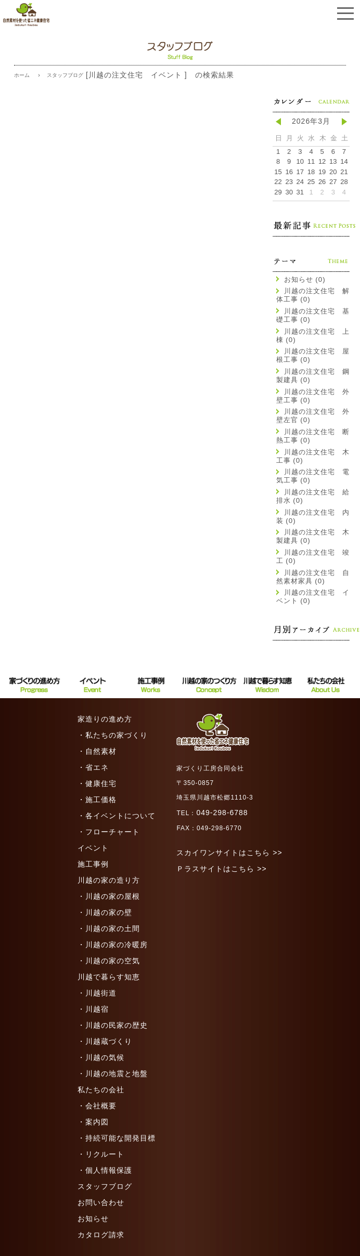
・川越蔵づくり (105, 1041)
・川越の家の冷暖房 (113, 944)
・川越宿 (93, 1009)
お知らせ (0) (301, 279)
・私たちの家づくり (113, 735)
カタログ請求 (101, 1235)
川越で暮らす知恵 (109, 977)
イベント (93, 848)
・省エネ (93, 767)
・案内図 (93, 1122)
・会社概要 (97, 1106)
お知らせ (93, 1218)
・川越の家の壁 (105, 912)
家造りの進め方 (105, 719)
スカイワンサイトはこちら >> (229, 852)
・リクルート (101, 1154)
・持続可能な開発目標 (117, 1138)
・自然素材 (97, 751)
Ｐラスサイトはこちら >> (221, 869)
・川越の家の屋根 (109, 896)
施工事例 (93, 864)
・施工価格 (97, 799)
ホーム (22, 75)
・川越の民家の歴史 (113, 1025)
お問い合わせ (101, 1202)
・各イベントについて (117, 816)
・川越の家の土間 (109, 928)
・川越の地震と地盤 (113, 1073)
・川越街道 (97, 993)
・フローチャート (109, 832)
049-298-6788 (222, 812)
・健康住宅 (97, 783)
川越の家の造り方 (109, 880)
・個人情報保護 (105, 1170)
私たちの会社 (101, 1089)
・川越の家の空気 (109, 961)
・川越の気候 (101, 1057)
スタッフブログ (105, 1186)
